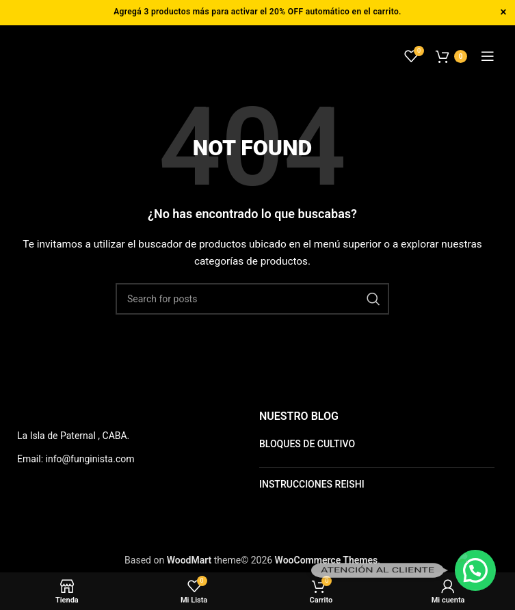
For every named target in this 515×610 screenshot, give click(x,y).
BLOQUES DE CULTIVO (307, 443)
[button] (475, 570)
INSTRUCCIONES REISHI (312, 484)
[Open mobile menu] (487, 56)
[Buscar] (252, 299)
